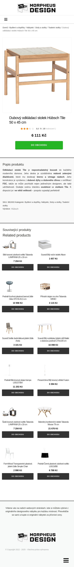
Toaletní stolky (54, 27)
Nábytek (30, 27)
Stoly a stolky (41, 27)
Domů (5, 27)
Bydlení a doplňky (17, 27)
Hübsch (14, 209)
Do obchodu (39, 145)
